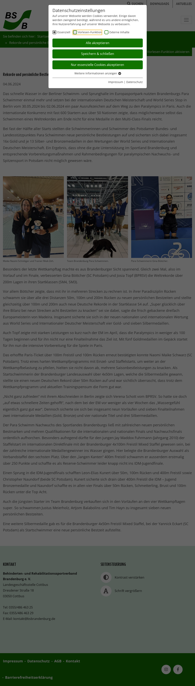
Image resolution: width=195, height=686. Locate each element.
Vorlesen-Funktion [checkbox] (90, 32)
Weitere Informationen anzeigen (97, 73)
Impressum (115, 82)
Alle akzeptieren (97, 43)
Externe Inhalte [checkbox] (119, 32)
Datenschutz (134, 82)
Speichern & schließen (97, 54)
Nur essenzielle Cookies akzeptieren (97, 65)
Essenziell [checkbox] (63, 32)
